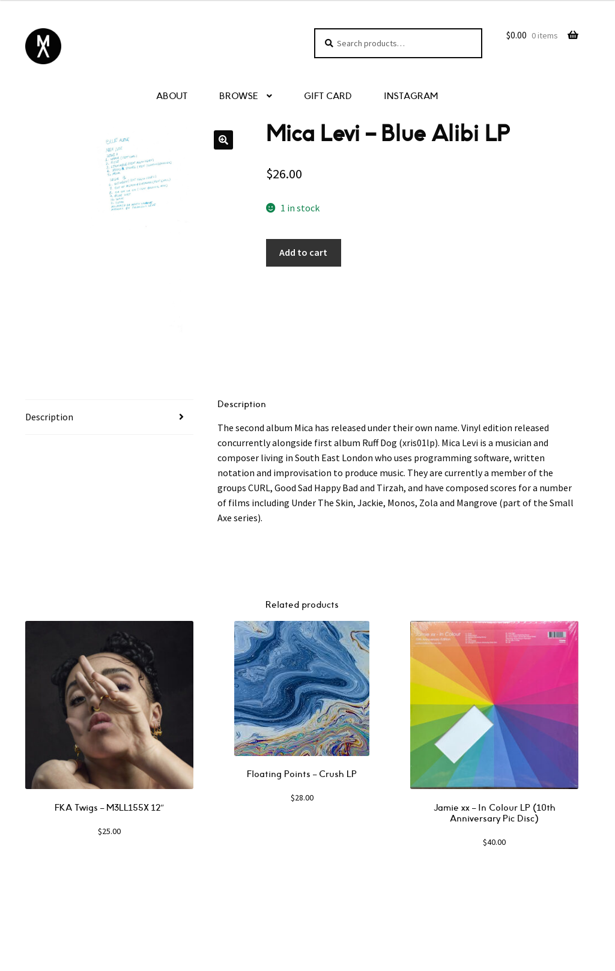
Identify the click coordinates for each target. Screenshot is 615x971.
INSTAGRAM (411, 96)
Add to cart (303, 252)
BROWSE (238, 96)
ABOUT (171, 96)
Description (49, 417)
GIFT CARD (328, 96)
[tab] (109, 417)
